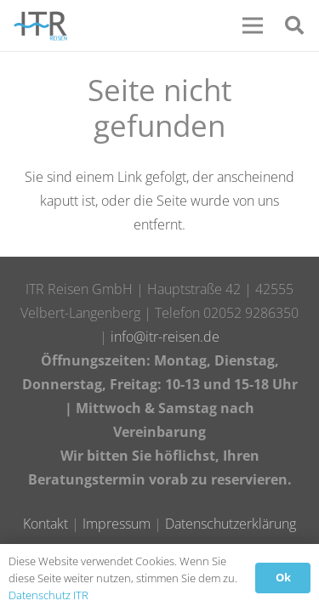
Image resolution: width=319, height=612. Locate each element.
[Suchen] (294, 25)
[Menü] (252, 25)
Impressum (117, 523)
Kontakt (45, 523)
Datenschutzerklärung (230, 523)
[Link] (40, 26)
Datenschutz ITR (48, 595)
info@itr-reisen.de (165, 336)
